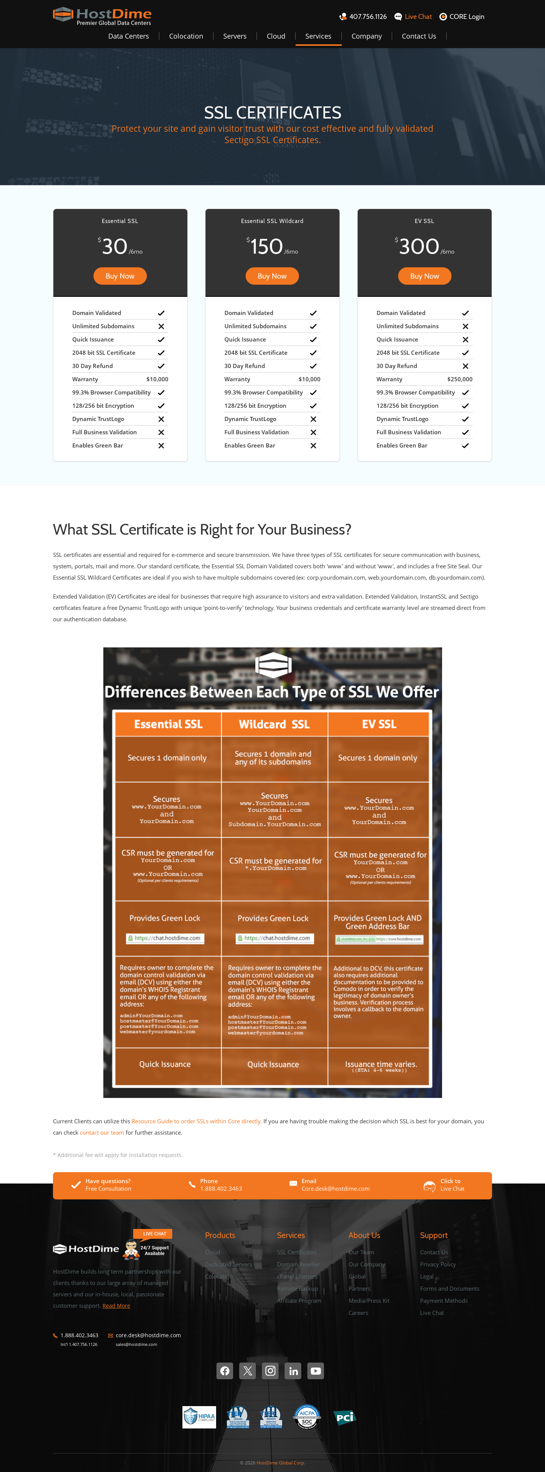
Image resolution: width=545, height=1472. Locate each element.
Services (318, 36)
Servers (235, 36)
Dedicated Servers (228, 1264)
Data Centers (128, 36)
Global (357, 1276)
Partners (360, 1288)
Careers (358, 1312)
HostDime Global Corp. (281, 1463)
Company (367, 36)
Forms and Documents (450, 1288)
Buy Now (120, 276)
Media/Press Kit (369, 1300)
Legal (427, 1276)
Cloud (276, 36)
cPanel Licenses (297, 1276)
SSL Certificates (296, 1252)
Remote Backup (297, 1288)
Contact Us (419, 36)
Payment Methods (444, 1300)
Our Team (361, 1252)
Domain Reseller (298, 1264)
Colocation (186, 36)
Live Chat (432, 1312)
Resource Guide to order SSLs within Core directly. (197, 1121)
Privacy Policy (438, 1264)
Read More (116, 1305)
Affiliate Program (299, 1300)
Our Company (367, 1264)
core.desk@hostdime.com (148, 1335)
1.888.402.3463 (79, 1335)
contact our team (102, 1132)
